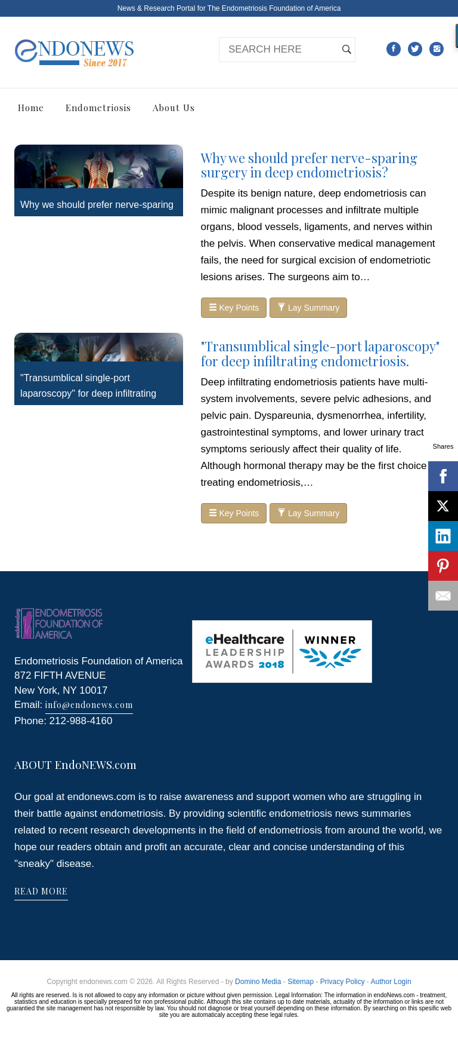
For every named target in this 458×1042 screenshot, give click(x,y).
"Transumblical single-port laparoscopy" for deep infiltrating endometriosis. (88, 393)
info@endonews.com (89, 704)
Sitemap (300, 981)
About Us (174, 108)
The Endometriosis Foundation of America (274, 8)
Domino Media (258, 981)
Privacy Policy (342, 981)
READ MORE (41, 891)
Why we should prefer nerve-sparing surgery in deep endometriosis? (309, 165)
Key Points (234, 307)
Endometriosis (98, 108)
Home (31, 108)
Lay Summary (308, 307)
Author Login (391, 981)
